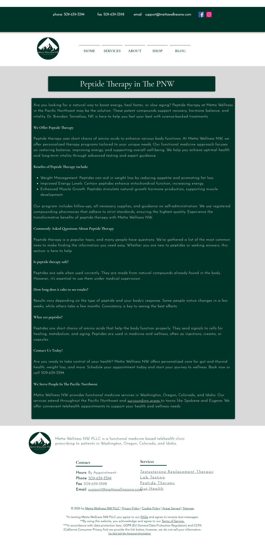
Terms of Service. (173, 521)
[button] (112, 49)
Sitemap (188, 508)
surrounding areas (144, 401)
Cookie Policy (151, 508)
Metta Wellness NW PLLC (102, 508)
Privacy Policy (131, 508)
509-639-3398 (113, 14)
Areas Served (171, 508)
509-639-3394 (74, 14)
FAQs (144, 517)
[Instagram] (209, 14)
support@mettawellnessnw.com (168, 14)
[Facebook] (201, 14)
